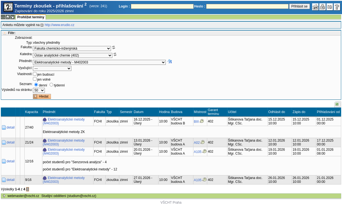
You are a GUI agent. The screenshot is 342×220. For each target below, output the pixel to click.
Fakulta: (27, 47)
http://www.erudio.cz (59, 25)
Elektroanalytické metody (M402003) (64, 121)
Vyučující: (25, 68)
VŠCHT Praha (171, 202)
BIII (196, 122)
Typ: (29, 43)
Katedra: (26, 54)
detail (11, 127)
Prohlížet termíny (30, 17)
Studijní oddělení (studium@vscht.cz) (69, 196)
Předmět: (26, 61)
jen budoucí (45, 74)
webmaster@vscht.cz (23, 196)
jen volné (43, 79)
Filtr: (11, 33)
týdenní (59, 85)
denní (43, 85)
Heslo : (199, 6)
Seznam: (25, 84)
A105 (198, 152)
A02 (197, 143)
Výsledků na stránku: (17, 90)
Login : (124, 6)
